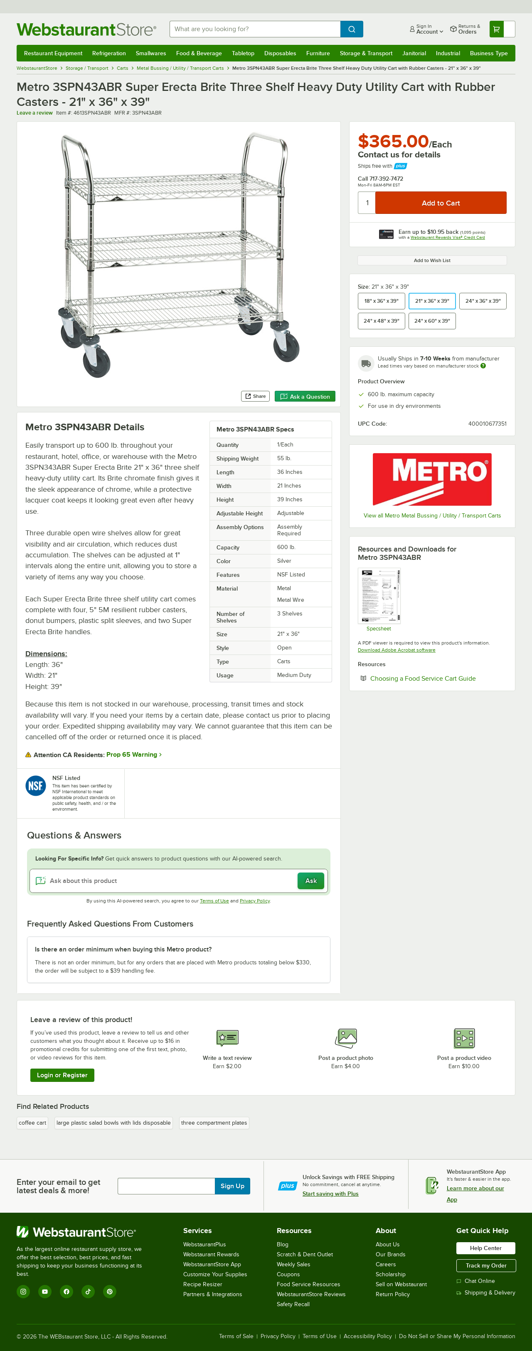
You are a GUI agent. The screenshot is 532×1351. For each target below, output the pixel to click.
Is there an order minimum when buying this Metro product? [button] (123, 949)
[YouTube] (45, 1291)
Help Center (486, 1248)
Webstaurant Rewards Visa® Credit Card (448, 237)
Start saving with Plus (331, 1193)
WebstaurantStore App (212, 1264)
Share (255, 396)
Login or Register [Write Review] (62, 1075)
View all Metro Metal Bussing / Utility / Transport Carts (432, 515)
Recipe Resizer (202, 1284)
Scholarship (391, 1274)
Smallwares (151, 53)
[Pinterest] (109, 1291)
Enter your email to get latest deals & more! (58, 1186)
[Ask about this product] (179, 880)
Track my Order (486, 1265)
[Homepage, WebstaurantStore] (86, 29)
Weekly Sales (293, 1264)
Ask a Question (305, 396)
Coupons (288, 1274)
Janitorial (414, 53)
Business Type (489, 53)
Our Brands (391, 1254)
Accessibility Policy (368, 1336)
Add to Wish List (432, 260)
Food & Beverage (199, 53)
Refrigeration (109, 53)
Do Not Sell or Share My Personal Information (457, 1336)
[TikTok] (88, 1291)
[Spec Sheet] (379, 599)
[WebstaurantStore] (85, 1231)
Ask (311, 881)
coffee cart (32, 1123)
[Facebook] (66, 1291)
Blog (282, 1244)
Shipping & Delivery (485, 1293)
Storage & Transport (366, 53)
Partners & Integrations (212, 1294)
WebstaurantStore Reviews (311, 1294)
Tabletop (243, 53)
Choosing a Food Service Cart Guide (438, 678)
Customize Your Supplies (215, 1274)
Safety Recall (293, 1304)
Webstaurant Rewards (211, 1254)
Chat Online (475, 1281)
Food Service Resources (308, 1284)
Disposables (280, 53)
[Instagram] (23, 1291)
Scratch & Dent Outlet (305, 1254)
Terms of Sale (236, 1336)
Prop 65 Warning (131, 754)
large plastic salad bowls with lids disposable (114, 1123)
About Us (388, 1244)
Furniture (318, 53)
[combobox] (255, 29)
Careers (386, 1264)
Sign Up (232, 1186)
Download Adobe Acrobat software (397, 650)
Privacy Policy (255, 901)
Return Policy (393, 1294)
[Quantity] (367, 202)
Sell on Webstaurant (401, 1284)
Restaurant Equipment (53, 53)
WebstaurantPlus (204, 1244)
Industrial (448, 53)
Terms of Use (214, 901)
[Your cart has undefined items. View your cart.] (502, 29)
